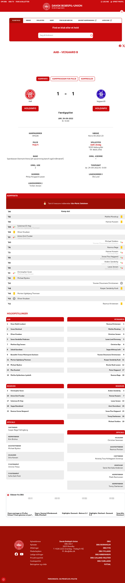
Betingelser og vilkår (38, 564)
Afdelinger (34, 548)
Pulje (35, 142)
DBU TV (11, 2)
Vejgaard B (101, 101)
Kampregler (87, 79)
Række (96, 133)
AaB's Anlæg (95, 145)
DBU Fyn (107, 548)
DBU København (103, 554)
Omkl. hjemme (96, 156)
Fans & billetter (22, 2)
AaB (30, 101)
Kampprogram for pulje (64, 79)
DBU (109, 541)
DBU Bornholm (103, 545)
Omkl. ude (35, 165)
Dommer (35, 174)
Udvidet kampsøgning (87, 20)
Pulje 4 (35, 145)
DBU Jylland (105, 551)
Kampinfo (43, 79)
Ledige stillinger (36, 554)
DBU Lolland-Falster (100, 558)
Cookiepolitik (35, 561)
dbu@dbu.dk (70, 551)
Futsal (107, 564)
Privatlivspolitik (36, 558)
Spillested (96, 142)
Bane (35, 156)
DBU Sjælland (104, 561)
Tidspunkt (96, 165)
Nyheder (33, 545)
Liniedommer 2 (35, 183)
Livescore (107, 20)
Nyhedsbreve (35, 541)
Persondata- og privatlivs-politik (62, 579)
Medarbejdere (35, 551)
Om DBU (4, 2)
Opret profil (117, 2)
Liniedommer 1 (96, 174)
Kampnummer (35, 133)
